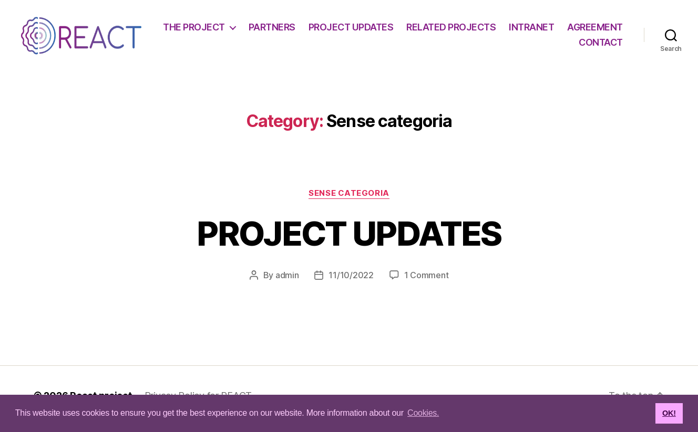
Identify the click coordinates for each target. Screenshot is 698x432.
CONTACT (601, 45)
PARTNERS (340, 30)
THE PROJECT (263, 30)
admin (287, 282)
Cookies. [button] (423, 412)
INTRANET (600, 30)
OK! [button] (669, 413)
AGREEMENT (538, 45)
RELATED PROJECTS (519, 30)
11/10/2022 (351, 282)
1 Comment (426, 282)
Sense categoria (349, 200)
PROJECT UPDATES (419, 30)
